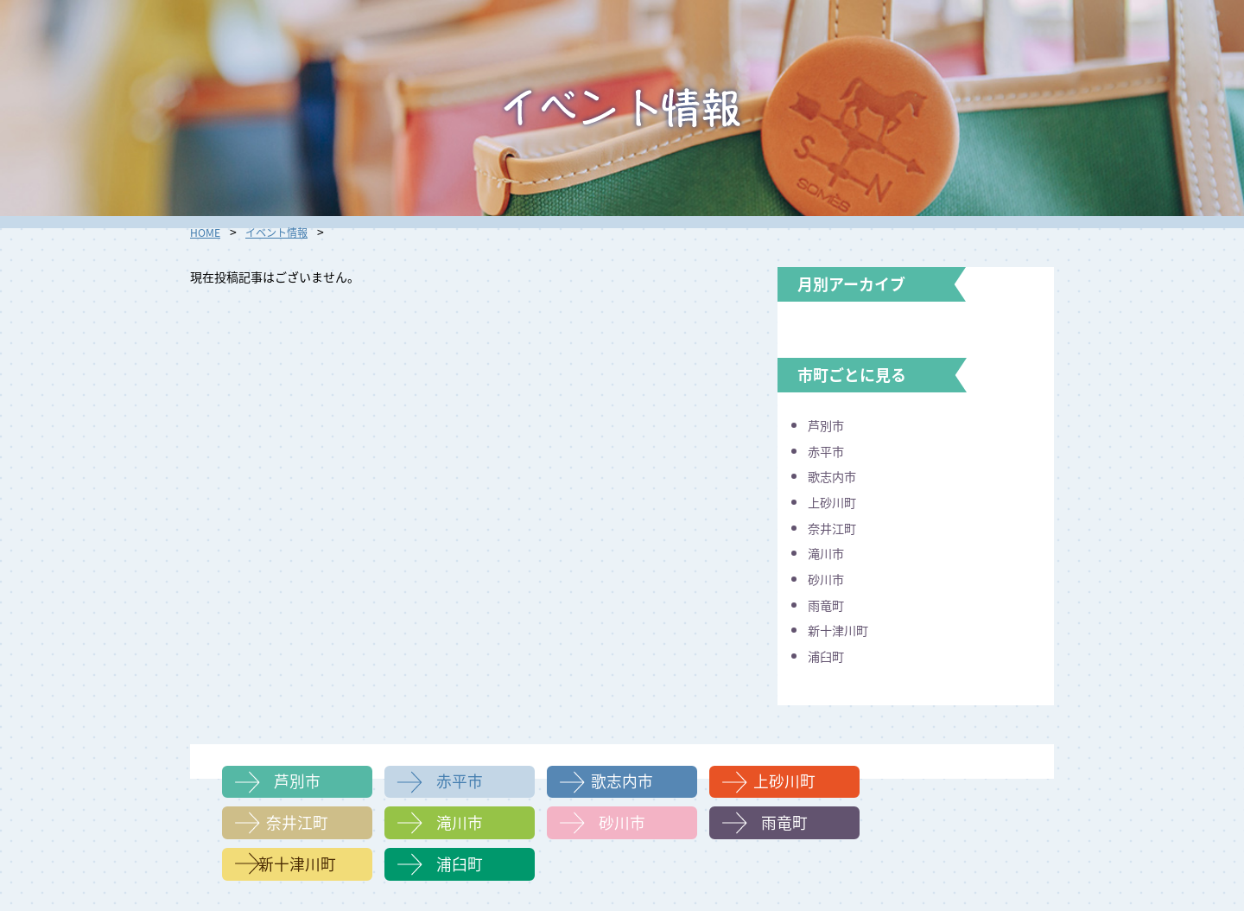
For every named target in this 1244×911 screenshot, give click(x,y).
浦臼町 (828, 654)
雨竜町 (828, 603)
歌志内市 (835, 475)
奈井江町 (835, 526)
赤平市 (828, 450)
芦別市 (828, 424)
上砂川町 (835, 501)
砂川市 (828, 578)
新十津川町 (842, 629)
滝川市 (828, 552)
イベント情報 (285, 231)
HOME (207, 231)
